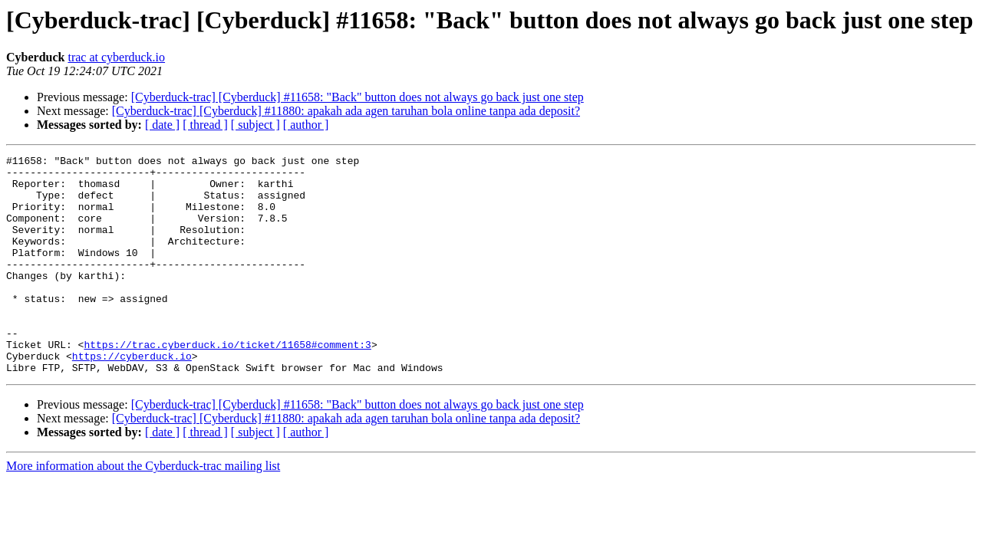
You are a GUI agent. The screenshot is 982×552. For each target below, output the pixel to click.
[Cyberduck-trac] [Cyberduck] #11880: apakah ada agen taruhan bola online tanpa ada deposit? (346, 110)
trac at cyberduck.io (116, 57)
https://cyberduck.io (132, 397)
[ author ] (306, 124)
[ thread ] (205, 124)
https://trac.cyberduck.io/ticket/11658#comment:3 (227, 383)
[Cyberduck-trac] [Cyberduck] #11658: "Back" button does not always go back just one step (357, 97)
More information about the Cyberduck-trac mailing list (143, 509)
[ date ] (162, 124)
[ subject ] (255, 124)
